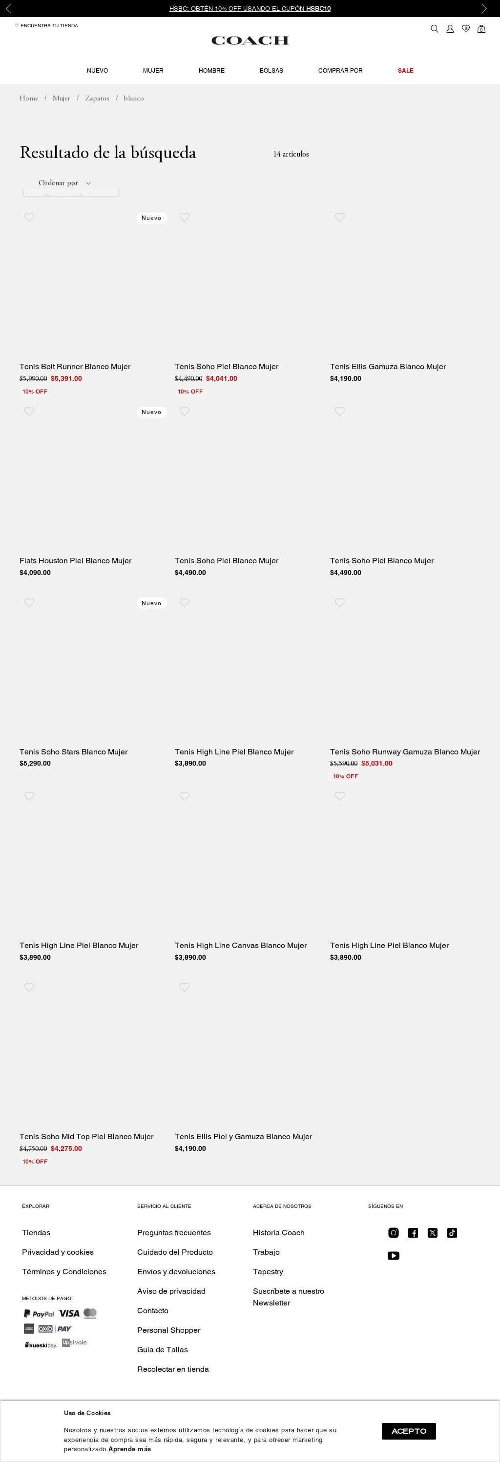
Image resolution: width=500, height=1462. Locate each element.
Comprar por (340, 70)
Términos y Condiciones (64, 1292)
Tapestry (268, 1292)
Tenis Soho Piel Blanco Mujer (226, 387)
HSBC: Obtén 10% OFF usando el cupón (250, 8)
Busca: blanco (134, 119)
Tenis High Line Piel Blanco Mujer (234, 772)
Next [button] (485, 8)
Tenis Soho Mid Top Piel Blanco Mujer (86, 1157)
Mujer (153, 70)
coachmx (29, 119)
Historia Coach (279, 1253)
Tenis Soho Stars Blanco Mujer (73, 772)
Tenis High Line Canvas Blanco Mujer (241, 966)
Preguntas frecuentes (174, 1253)
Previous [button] (14, 8)
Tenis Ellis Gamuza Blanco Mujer (388, 387)
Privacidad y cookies (58, 1272)
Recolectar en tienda (173, 1389)
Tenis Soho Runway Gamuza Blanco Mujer (405, 772)
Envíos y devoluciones (176, 1292)
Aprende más (129, 1449)
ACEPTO (409, 1431)
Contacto (152, 1331)
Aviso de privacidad (171, 1311)
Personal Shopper (168, 1350)
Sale (406, 70)
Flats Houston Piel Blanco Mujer (75, 581)
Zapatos (97, 119)
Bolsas (271, 70)
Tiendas (36, 1253)
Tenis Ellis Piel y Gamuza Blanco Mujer (243, 1157)
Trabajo (266, 1272)
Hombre (212, 70)
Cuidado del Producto (175, 1272)
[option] (250, 8)
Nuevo (97, 70)
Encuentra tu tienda (46, 25)
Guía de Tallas (162, 1370)
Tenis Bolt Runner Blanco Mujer (75, 387)
